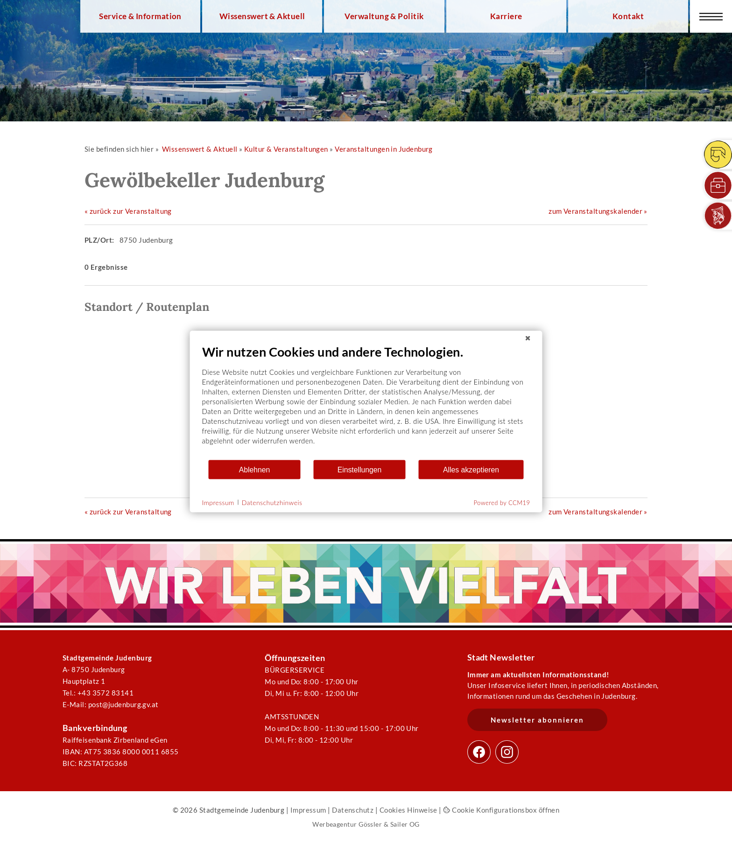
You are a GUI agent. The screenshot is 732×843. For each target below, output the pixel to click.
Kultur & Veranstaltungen (286, 149)
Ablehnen (254, 469)
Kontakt (628, 16)
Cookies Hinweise (408, 810)
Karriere (506, 16)
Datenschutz (352, 810)
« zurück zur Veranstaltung (128, 211)
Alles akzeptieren (471, 469)
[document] (366, 401)
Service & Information (140, 16)
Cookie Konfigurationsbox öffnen (501, 810)
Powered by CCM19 (502, 502)
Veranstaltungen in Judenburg (384, 149)
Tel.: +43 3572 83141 (98, 692)
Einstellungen (360, 469)
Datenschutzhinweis (272, 502)
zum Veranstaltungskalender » (598, 211)
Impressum (308, 810)
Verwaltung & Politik (384, 16)
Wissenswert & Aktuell (262, 16)
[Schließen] (528, 338)
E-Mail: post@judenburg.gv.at (111, 704)
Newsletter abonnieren (537, 720)
